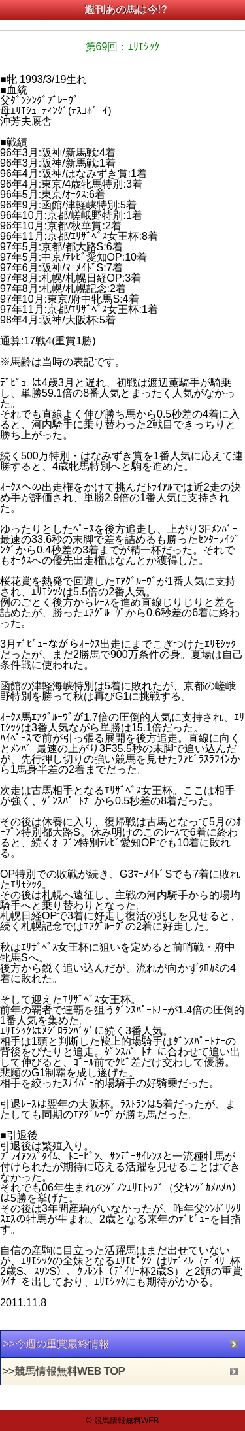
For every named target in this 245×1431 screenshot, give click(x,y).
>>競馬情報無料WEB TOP (64, 1371)
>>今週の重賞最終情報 (56, 1343)
